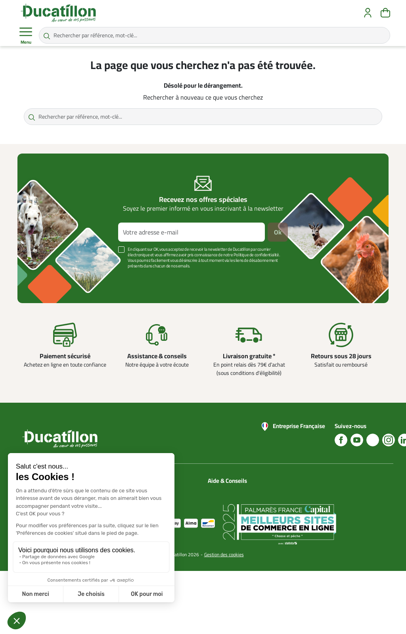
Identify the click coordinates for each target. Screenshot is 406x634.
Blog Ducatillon (225, 500)
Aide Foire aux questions (223, 524)
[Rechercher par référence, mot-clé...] (214, 35)
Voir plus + (44, 278)
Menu (25, 35)
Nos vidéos (220, 538)
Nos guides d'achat (229, 510)
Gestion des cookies (224, 617)
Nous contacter (225, 491)
